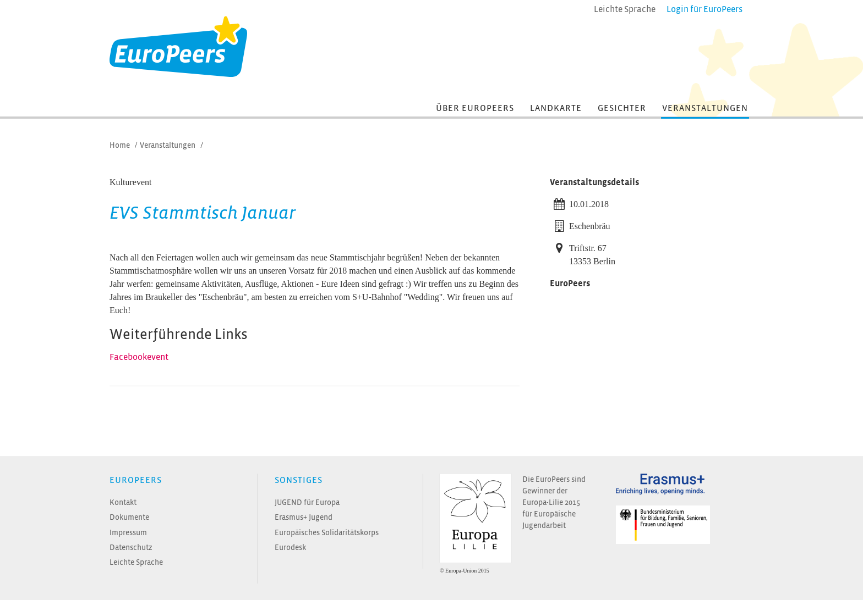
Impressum (128, 533)
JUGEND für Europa (307, 502)
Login (704, 9)
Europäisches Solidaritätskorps (327, 533)
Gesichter (622, 108)
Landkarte (556, 108)
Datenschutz (131, 547)
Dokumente (129, 517)
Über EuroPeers (475, 108)
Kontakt (123, 502)
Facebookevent (139, 357)
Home (120, 145)
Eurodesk (290, 547)
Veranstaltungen (705, 108)
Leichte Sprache (136, 562)
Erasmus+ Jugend (303, 517)
